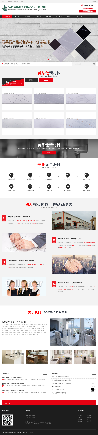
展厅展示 (29, 64)
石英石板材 (31, 80)
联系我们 (69, 16)
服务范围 (38, 16)
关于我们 (17, 16)
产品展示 (27, 16)
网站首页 (7, 16)
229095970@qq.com (33, 421)
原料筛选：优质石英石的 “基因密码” (14, 390)
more (45, 373)
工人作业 (18, 64)
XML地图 (30, 432)
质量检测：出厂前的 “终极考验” (13, 377)
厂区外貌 (13, 64)
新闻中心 (59, 16)
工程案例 (93, 1)
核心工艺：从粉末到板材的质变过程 (14, 384)
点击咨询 (49, 153)
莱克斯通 (79, 16)
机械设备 (24, 64)
